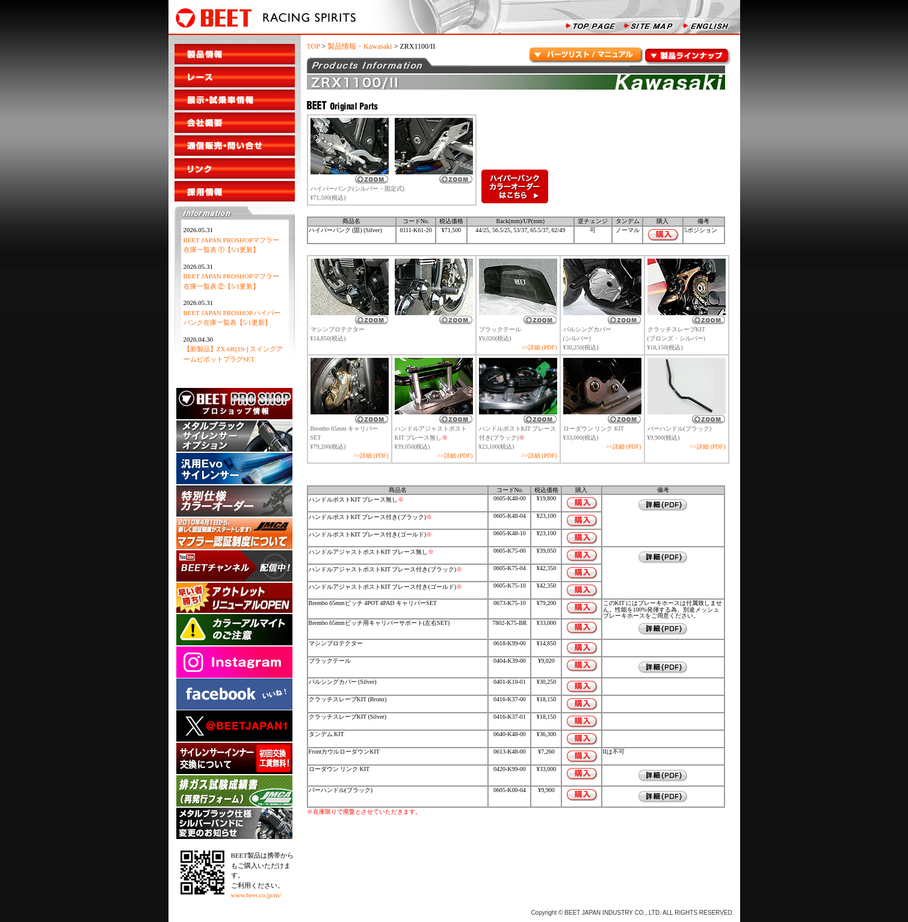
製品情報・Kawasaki (359, 46)
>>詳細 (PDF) (539, 347)
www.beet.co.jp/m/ (256, 895)
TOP (313, 46)
